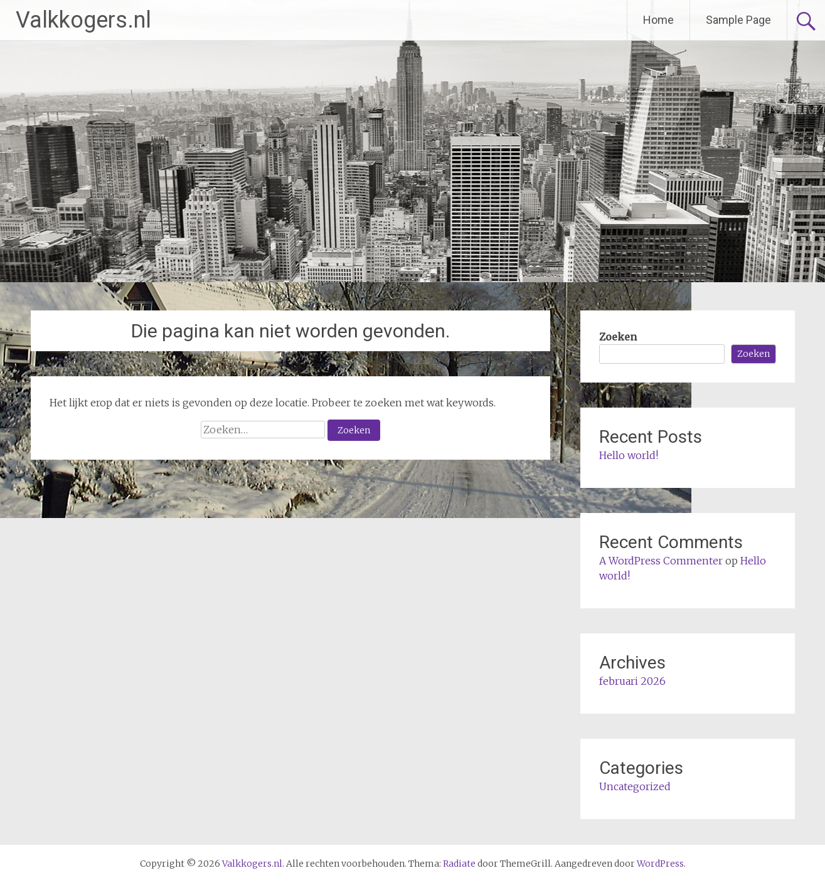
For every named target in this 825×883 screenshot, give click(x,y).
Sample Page (738, 19)
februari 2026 (632, 681)
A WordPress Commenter (661, 560)
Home (658, 19)
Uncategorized (635, 786)
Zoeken (618, 336)
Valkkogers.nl (83, 20)
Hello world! (628, 455)
